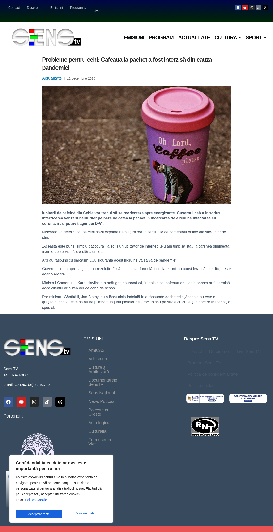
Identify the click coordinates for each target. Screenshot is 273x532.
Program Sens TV (204, 356)
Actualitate (194, 31)
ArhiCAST (97, 344)
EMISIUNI (93, 332)
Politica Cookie (36, 503)
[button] (227, 31)
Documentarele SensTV (110, 361)
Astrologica (143, 378)
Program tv (78, 7)
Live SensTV (249, 345)
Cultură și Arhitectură (108, 352)
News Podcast (138, 369)
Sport (256, 31)
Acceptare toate (84, 514)
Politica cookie (200, 379)
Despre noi (35, 7)
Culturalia (97, 386)
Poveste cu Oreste (105, 378)
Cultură (227, 31)
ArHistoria (126, 344)
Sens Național (101, 369)
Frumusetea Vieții (132, 386)
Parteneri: (13, 409)
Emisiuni (56, 7)
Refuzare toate (37, 514)
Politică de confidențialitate (212, 368)
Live (97, 7)
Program (161, 31)
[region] (61, 490)
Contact (14, 7)
